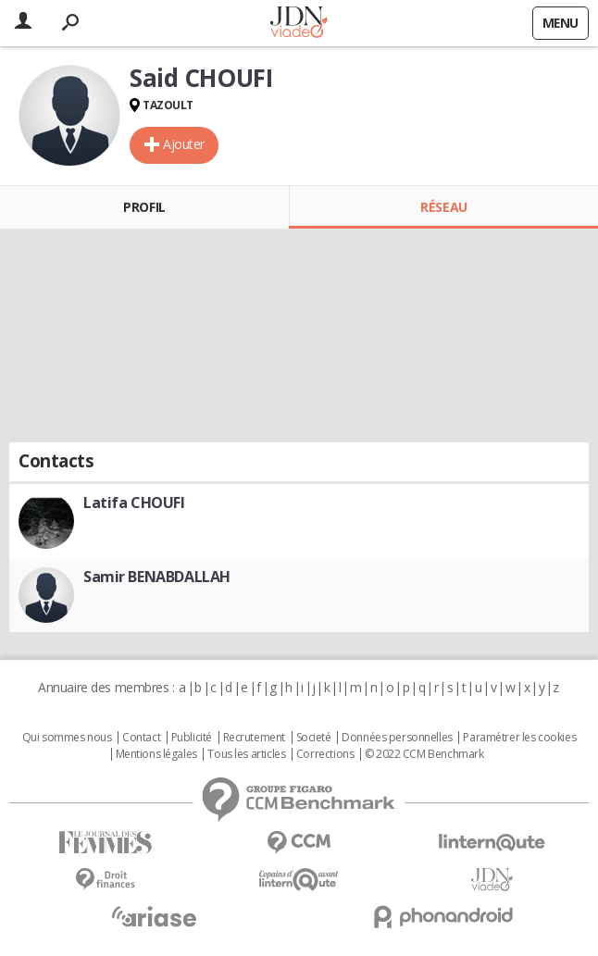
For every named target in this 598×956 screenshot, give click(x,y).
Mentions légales (156, 754)
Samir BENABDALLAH (156, 576)
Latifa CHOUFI (134, 502)
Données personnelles (397, 737)
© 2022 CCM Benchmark (424, 754)
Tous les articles (246, 754)
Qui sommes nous (67, 737)
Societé (313, 737)
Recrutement (254, 737)
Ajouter (184, 144)
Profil (144, 207)
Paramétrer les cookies (519, 737)
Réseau (443, 207)
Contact (141, 737)
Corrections (325, 754)
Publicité (191, 737)
